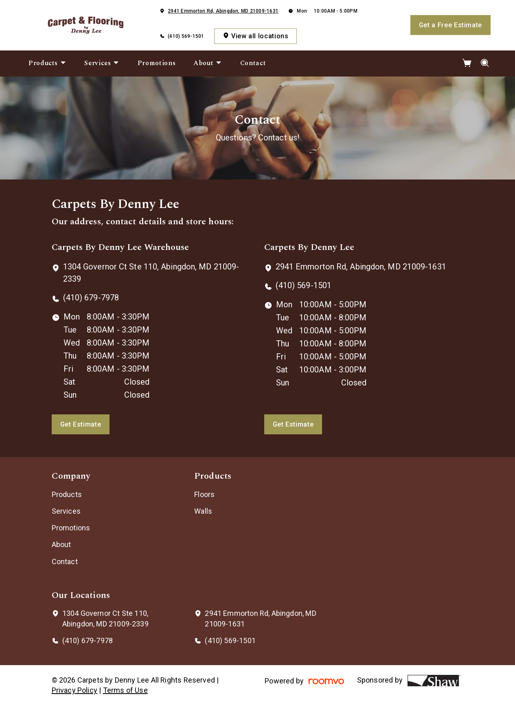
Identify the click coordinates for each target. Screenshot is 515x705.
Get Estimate (80, 424)
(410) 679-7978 (91, 297)
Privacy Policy (75, 690)
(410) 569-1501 (186, 36)
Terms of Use (125, 690)
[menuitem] (47, 63)
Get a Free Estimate (450, 25)
